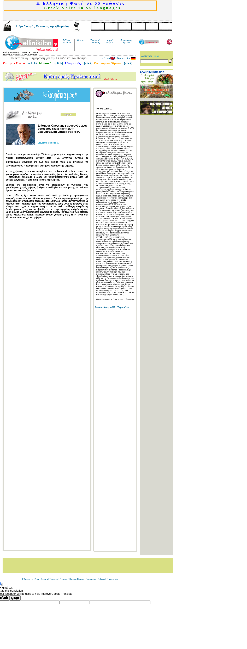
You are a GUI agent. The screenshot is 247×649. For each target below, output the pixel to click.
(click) (32, 63)
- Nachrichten (125, 58)
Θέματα (44, 579)
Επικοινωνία (112, 579)
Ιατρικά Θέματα (77, 579)
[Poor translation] (15, 598)
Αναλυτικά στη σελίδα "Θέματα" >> (112, 307)
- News (108, 58)
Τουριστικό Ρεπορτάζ (59, 579)
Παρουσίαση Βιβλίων (95, 579)
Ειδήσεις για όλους (30, 579)
